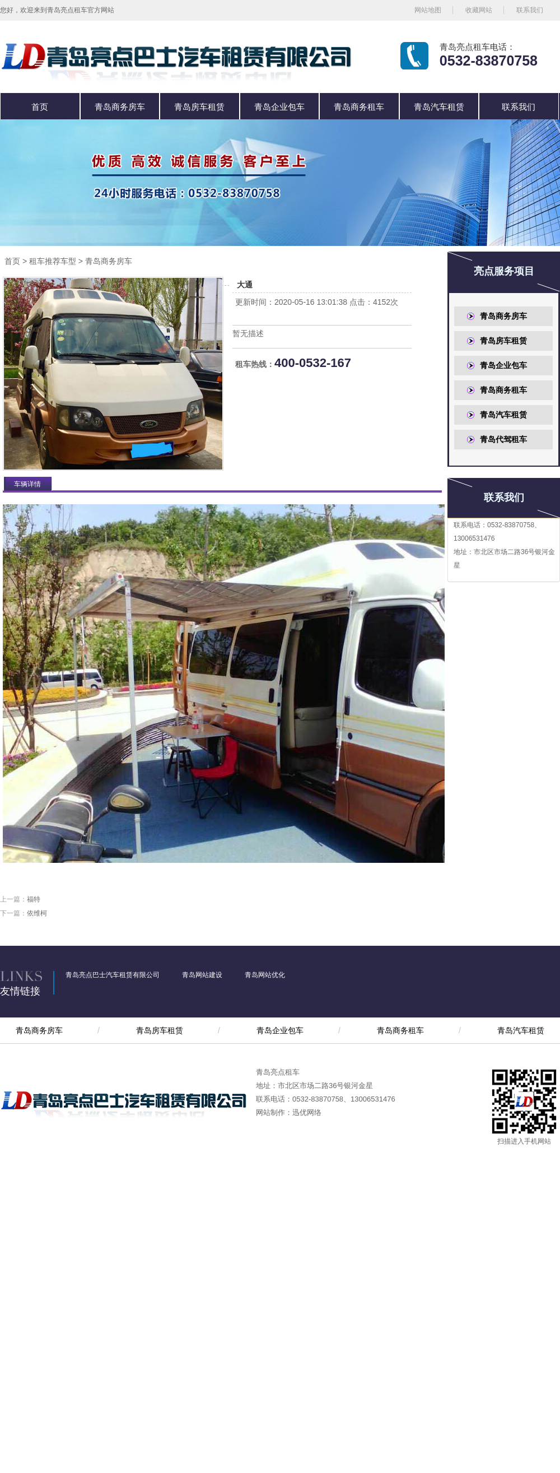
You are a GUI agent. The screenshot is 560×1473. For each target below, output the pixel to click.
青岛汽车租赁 (439, 107)
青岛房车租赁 (199, 107)
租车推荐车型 (52, 261)
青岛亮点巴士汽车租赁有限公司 (113, 975)
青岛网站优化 (265, 975)
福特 (33, 899)
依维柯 (37, 913)
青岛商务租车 (359, 107)
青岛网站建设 (202, 975)
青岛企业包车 (279, 107)
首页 (39, 107)
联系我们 (529, 10)
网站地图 (427, 10)
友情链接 (20, 991)
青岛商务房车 (120, 107)
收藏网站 (478, 10)
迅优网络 (306, 1112)
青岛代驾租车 (503, 439)
